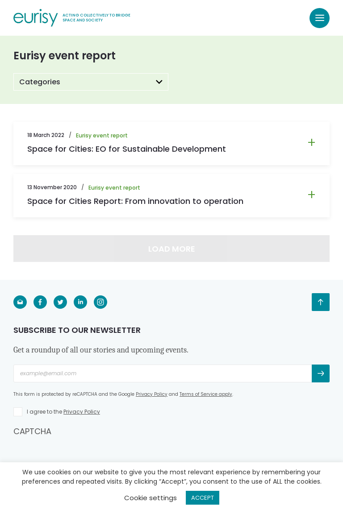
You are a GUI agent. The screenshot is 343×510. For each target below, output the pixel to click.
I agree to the (63, 411)
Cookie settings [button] (150, 497)
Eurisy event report (102, 135)
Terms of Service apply (206, 394)
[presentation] (81, 454)
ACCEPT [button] (202, 497)
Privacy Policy (151, 394)
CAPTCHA (32, 431)
